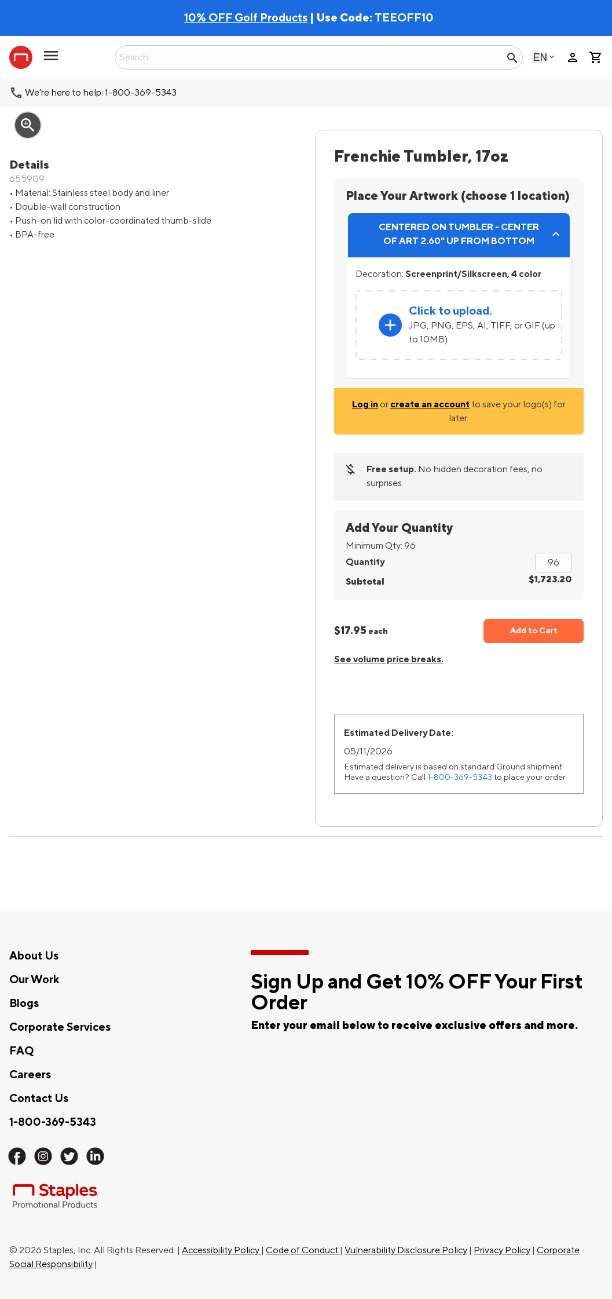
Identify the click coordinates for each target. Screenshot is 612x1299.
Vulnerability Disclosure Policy (406, 1250)
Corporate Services (60, 1027)
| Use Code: (279, 18)
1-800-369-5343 (459, 777)
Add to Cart (534, 630)
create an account (430, 404)
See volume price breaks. (389, 659)
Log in (365, 404)
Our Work (34, 980)
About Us (33, 956)
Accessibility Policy (221, 1250)
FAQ (21, 1051)
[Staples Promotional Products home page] (20, 57)
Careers (30, 1075)
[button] (50, 60)
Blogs (24, 1003)
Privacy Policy (502, 1250)
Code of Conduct (303, 1250)
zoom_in (28, 125)
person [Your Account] (573, 57)
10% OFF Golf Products (245, 18)
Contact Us (38, 1098)
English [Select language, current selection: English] (540, 57)
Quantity (365, 562)
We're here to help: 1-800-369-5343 (101, 92)
